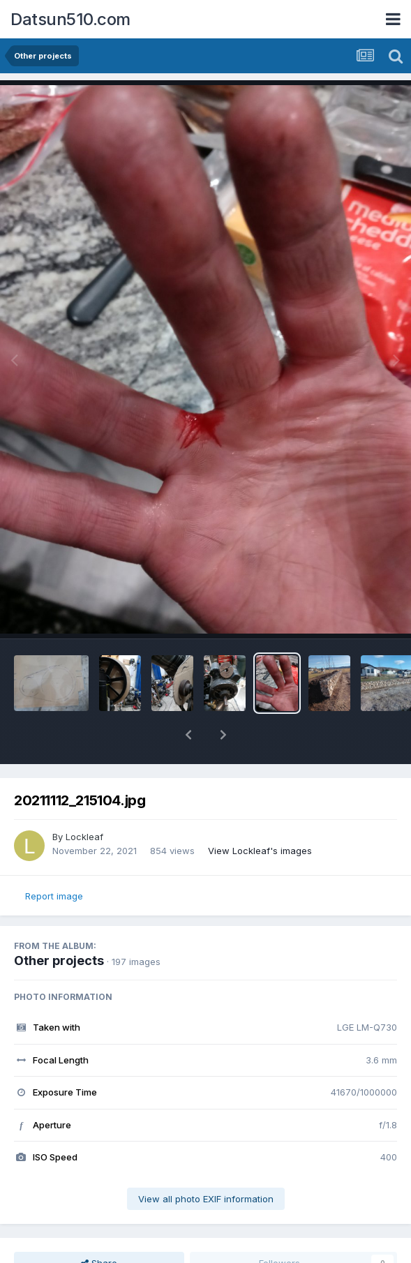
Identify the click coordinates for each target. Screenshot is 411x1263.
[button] (188, 734)
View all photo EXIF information (206, 1198)
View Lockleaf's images (260, 850)
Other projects (59, 960)
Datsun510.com (70, 19)
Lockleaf (84, 836)
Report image (54, 896)
